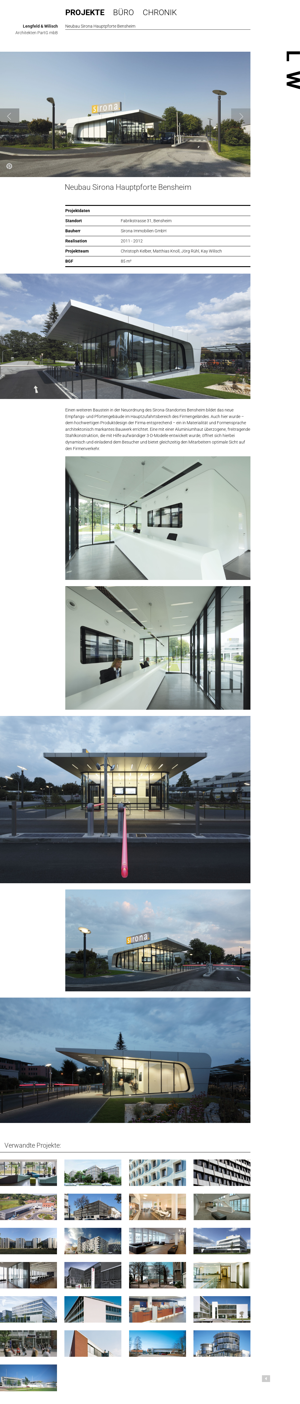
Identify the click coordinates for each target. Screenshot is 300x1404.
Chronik (160, 12)
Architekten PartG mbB (36, 32)
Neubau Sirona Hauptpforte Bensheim (128, 187)
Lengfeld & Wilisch (40, 26)
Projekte (84, 12)
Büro (123, 12)
